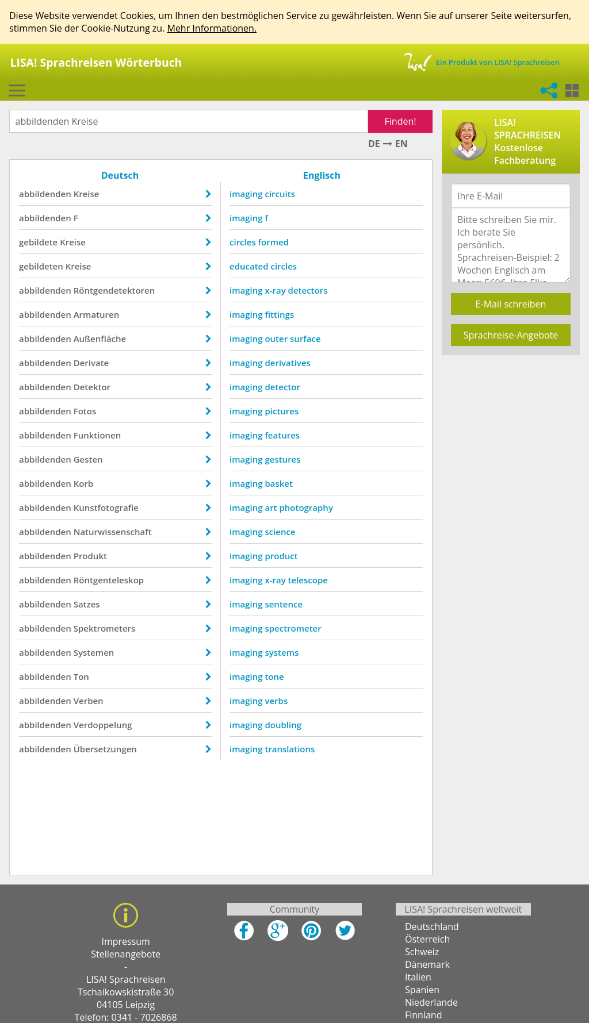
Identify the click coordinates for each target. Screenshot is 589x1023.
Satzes (87, 604)
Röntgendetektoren (114, 290)
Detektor (92, 387)
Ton (81, 676)
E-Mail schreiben (511, 304)
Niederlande (431, 1002)
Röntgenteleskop (109, 580)
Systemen (94, 652)
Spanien (422, 989)
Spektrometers (105, 628)
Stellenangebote (125, 954)
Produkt (90, 556)
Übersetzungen (105, 749)
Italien (418, 977)
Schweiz (422, 951)
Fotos (85, 411)
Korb (84, 483)
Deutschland (432, 926)
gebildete (38, 242)
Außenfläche (100, 338)
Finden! (400, 121)
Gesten (88, 459)
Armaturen (97, 314)
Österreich (427, 939)
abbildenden (45, 193)
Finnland (423, 1015)
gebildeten (41, 266)
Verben (89, 700)
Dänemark (427, 964)
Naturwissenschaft (113, 531)
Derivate (91, 362)
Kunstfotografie (106, 507)
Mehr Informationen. (212, 28)
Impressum (125, 941)
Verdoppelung (103, 724)
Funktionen (97, 435)
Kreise (87, 193)
